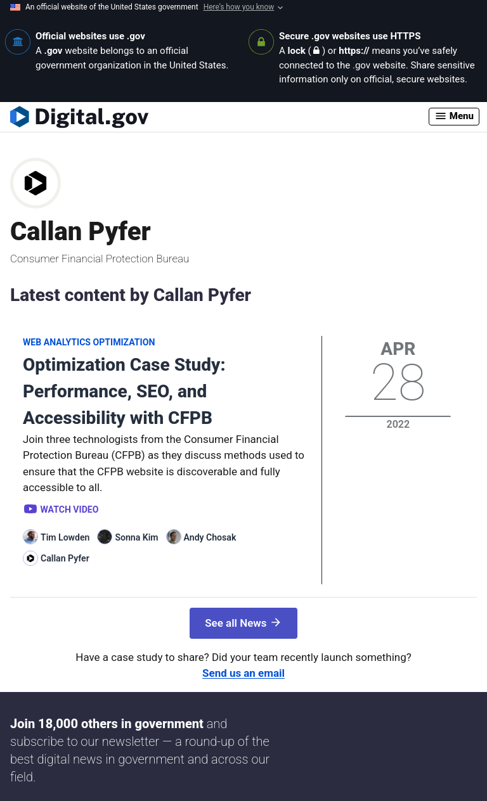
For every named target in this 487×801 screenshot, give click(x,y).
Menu (454, 116)
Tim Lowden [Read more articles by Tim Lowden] (65, 537)
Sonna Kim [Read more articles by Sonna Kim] (136, 537)
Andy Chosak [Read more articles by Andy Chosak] (210, 537)
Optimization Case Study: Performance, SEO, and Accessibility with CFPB (124, 391)
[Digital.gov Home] (219, 116)
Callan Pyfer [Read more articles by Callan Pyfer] (65, 558)
